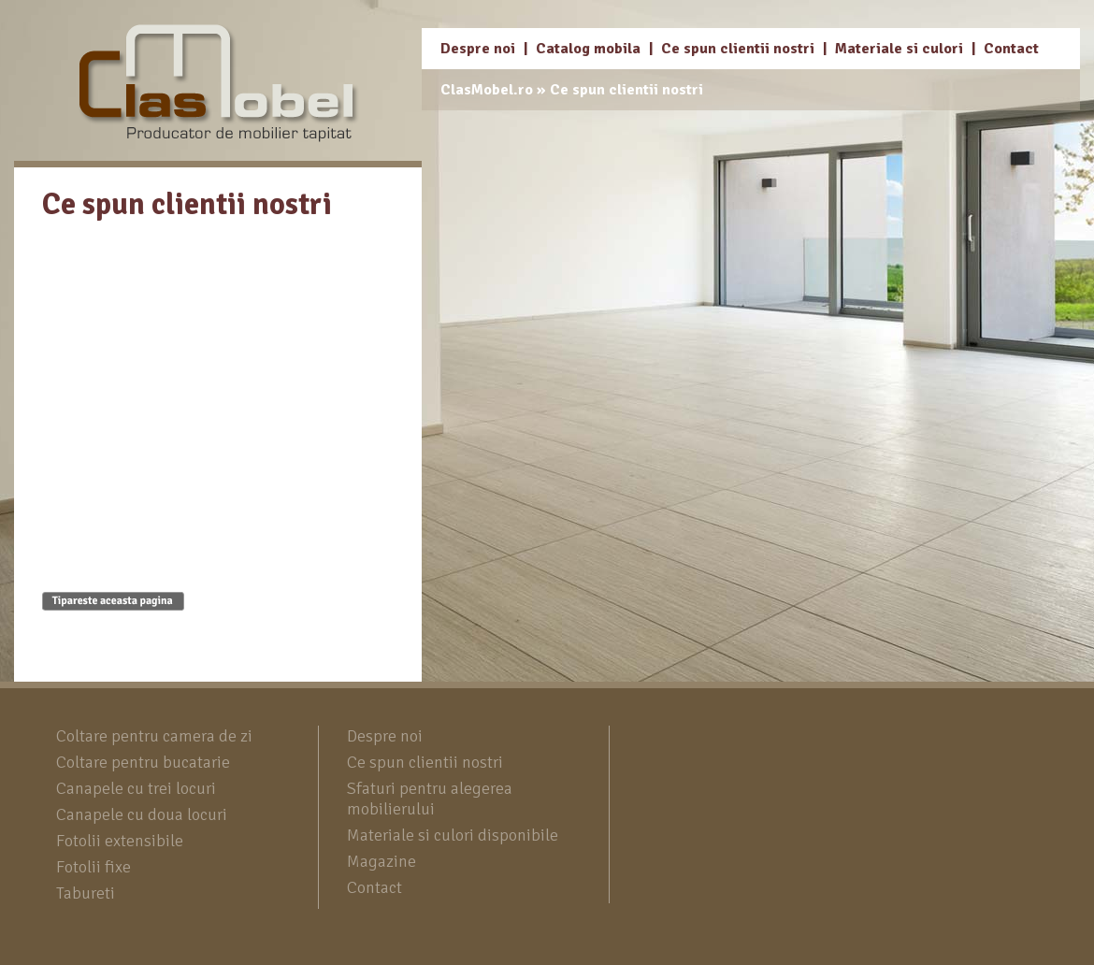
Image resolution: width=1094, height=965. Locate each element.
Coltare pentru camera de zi (154, 736)
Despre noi (477, 48)
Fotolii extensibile (119, 840)
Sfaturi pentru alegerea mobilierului (429, 798)
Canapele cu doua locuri (141, 814)
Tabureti (85, 893)
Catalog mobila (588, 48)
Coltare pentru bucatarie (143, 762)
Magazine (381, 861)
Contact (1011, 48)
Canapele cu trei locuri (136, 788)
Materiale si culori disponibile (452, 835)
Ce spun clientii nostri (737, 48)
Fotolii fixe (93, 867)
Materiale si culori (899, 48)
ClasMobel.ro (486, 89)
